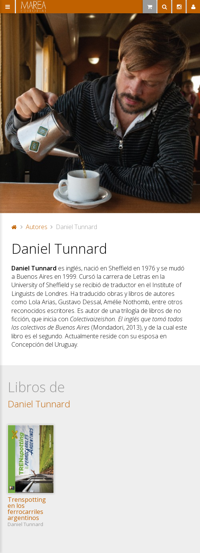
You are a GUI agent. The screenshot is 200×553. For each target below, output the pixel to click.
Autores (36, 227)
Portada (14, 227)
